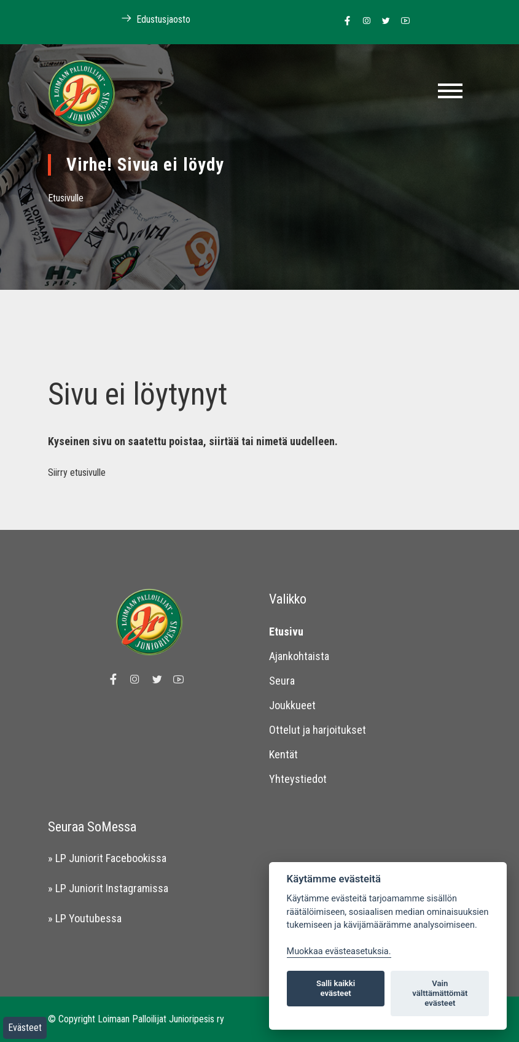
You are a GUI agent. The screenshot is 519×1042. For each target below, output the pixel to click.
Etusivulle (66, 198)
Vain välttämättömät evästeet (439, 993)
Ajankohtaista (299, 656)
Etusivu (286, 631)
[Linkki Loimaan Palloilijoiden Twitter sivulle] (383, 21)
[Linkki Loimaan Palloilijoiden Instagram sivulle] (363, 21)
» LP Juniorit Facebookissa (107, 858)
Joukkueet (292, 705)
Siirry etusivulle (77, 472)
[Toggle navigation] (450, 91)
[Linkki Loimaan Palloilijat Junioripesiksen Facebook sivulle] (344, 21)
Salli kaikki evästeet (335, 988)
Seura (282, 680)
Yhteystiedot (298, 778)
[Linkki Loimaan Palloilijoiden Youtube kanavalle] (402, 21)
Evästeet (25, 1027)
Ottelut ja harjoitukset (317, 729)
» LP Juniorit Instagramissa (108, 888)
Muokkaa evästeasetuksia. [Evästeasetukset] (339, 951)
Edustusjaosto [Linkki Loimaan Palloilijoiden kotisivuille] (149, 18)
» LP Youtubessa (85, 918)
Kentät (283, 754)
